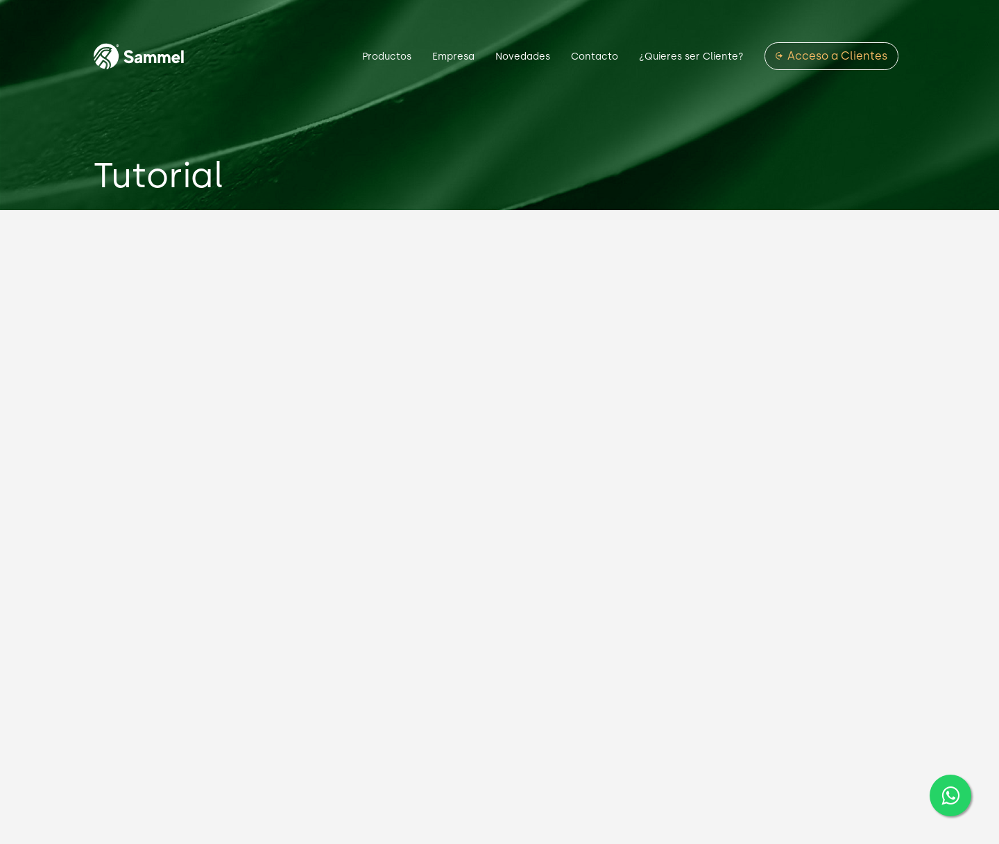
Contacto (594, 56)
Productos (386, 56)
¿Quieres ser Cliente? (691, 56)
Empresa (453, 56)
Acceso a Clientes (837, 56)
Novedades (522, 56)
